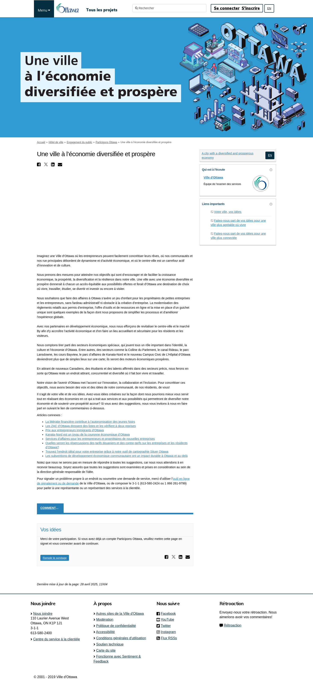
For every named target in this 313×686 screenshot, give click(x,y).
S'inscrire (251, 8)
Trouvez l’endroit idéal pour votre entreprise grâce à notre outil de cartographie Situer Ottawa (106, 451)
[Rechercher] (169, 8)
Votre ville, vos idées (228, 212)
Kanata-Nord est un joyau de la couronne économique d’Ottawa (87, 434)
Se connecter (227, 8)
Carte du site (106, 650)
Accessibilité (105, 632)
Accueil (41, 142)
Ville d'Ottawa (213, 177)
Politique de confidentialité (116, 626)
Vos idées (50, 529)
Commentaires (52, 508)
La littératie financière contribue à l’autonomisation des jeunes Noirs (90, 421)
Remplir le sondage (55, 558)
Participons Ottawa (106, 142)
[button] (39, 164)
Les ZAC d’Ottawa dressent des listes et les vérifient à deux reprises (90, 426)
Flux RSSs (169, 638)
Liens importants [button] (237, 204)
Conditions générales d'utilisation (121, 638)
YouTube (169, 619)
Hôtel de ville (56, 142)
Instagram (169, 632)
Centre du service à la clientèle (56, 639)
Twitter (167, 626)
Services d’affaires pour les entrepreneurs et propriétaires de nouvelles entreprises (100, 438)
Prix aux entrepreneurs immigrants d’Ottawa (74, 430)
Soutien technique (109, 644)
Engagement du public (79, 142)
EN (269, 8)
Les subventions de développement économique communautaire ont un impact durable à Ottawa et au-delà (116, 456)
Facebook (169, 613)
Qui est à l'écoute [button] (237, 169)
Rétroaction (232, 625)
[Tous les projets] (102, 8)
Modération (104, 619)
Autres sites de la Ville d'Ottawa (120, 613)
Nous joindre (42, 613)
